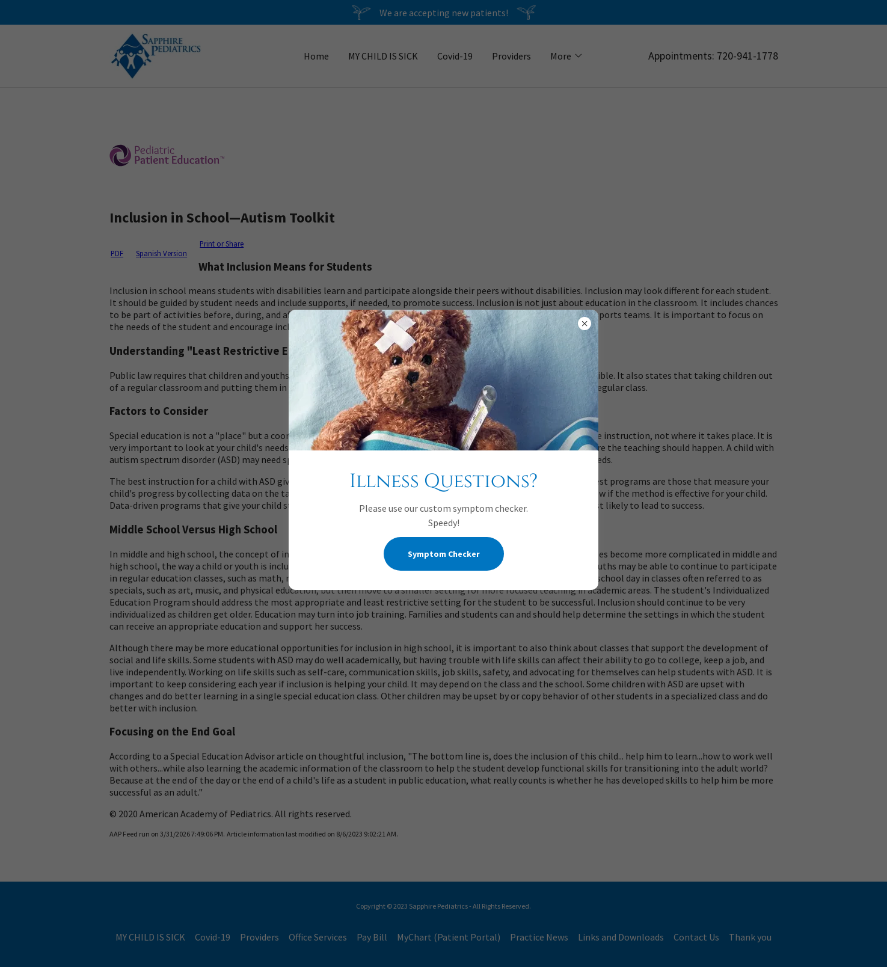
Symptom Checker (444, 553)
